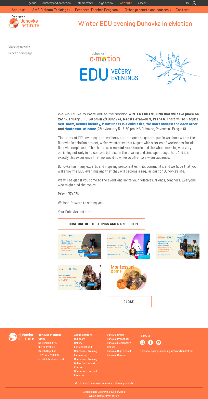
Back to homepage (20, 53)
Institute (126, 3)
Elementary (85, 3)
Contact (182, 10)
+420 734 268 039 (48, 355)
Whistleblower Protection (104, 395)
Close (129, 301)
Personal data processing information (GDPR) (166, 351)
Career (142, 3)
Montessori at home (80, 128)
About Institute (83, 334)
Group (32, 3)
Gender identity (88, 123)
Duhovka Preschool (118, 338)
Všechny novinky (19, 46)
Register (18, 17)
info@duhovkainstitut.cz (53, 359)
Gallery (78, 342)
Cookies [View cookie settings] (87, 391)
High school (106, 3)
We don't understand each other (172, 123)
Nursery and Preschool (57, 3)
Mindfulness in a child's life (123, 123)
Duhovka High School (119, 351)
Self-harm (66, 123)
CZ (187, 3)
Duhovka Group (115, 334)
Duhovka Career (116, 355)
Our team (79, 338)
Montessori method (85, 371)
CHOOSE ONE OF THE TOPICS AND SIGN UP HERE (101, 224)
